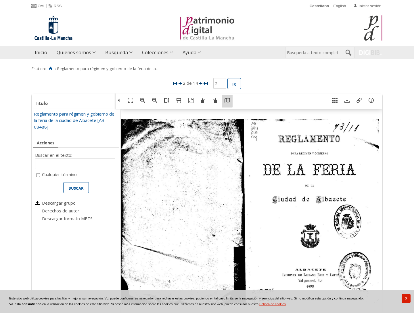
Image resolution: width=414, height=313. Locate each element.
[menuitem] (42, 52)
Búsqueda (116, 52)
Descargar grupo (59, 203)
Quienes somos (74, 52)
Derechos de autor (60, 211)
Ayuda (189, 52)
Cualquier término (59, 174)
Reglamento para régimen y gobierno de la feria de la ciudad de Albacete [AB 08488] (74, 120)
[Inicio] (50, 69)
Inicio (41, 52)
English (339, 6)
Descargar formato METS (67, 218)
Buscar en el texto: (53, 155)
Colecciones (155, 52)
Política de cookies (272, 304)
